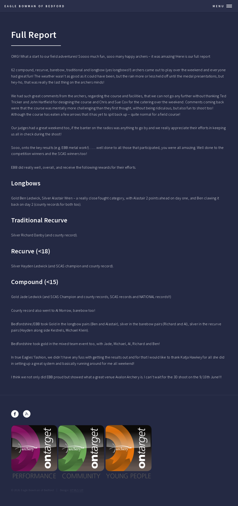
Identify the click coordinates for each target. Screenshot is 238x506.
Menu (219, 6)
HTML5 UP (76, 490)
